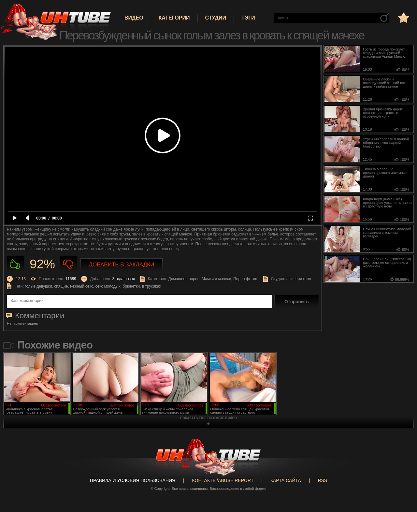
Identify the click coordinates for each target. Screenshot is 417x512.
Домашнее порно (183, 279)
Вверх (402, 483)
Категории (174, 18)
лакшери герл (298, 279)
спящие (61, 286)
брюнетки (131, 286)
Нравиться (15, 264)
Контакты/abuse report (223, 480)
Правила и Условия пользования (132, 480)
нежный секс (81, 286)
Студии (215, 18)
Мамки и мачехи (216, 279)
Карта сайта (285, 480)
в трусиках (151, 286)
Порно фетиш (245, 279)
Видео (133, 18)
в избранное (403, 17)
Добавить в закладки (121, 265)
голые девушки (38, 286)
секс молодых (107, 286)
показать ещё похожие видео (208, 418)
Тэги (248, 18)
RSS (322, 480)
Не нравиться (68, 264)
